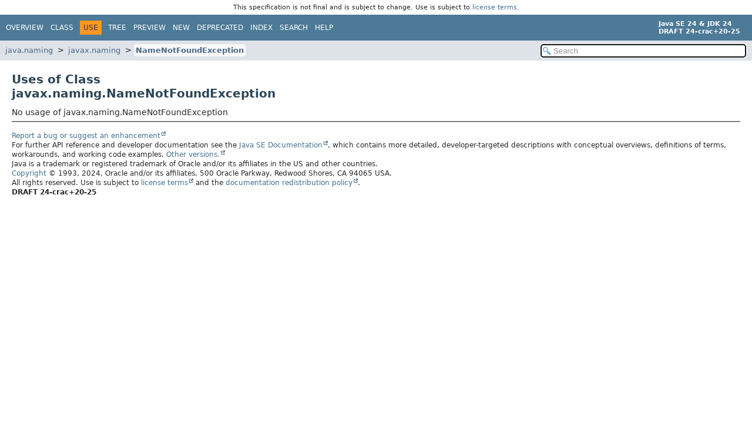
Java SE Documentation (281, 145)
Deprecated (220, 28)
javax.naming (94, 50)
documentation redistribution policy (289, 183)
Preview (149, 28)
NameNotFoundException (190, 50)
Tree (117, 28)
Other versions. (193, 154)
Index (261, 28)
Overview (24, 28)
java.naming (29, 50)
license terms (494, 7)
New (181, 28)
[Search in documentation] (643, 51)
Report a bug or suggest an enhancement (86, 136)
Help (324, 28)
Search (294, 28)
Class (62, 28)
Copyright (29, 173)
